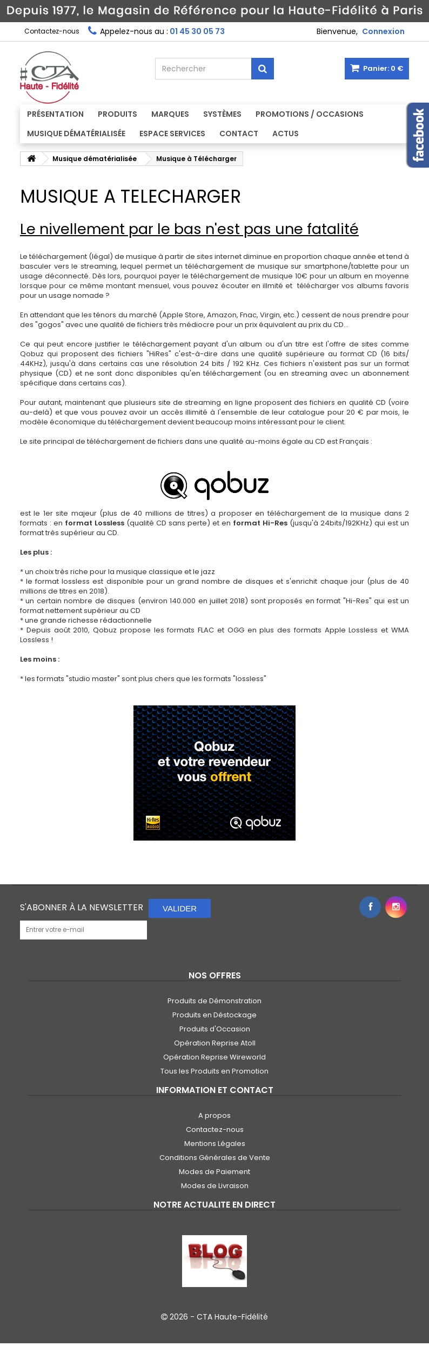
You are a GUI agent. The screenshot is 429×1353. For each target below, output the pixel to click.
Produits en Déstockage (214, 1015)
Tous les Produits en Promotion (214, 1071)
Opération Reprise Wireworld (214, 1057)
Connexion (383, 31)
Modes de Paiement (214, 1172)
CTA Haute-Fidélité (232, 1316)
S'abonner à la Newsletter (81, 907)
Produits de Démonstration (214, 1001)
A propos (214, 1115)
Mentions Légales (214, 1143)
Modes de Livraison (215, 1186)
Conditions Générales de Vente (214, 1157)
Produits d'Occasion (214, 1029)
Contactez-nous (51, 31)
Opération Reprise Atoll (215, 1043)
